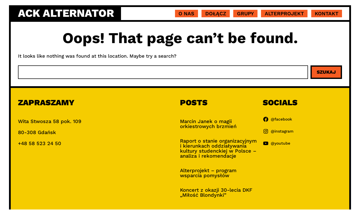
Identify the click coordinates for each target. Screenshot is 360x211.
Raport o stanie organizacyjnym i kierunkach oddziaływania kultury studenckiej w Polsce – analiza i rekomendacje (218, 148)
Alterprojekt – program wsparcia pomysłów (208, 173)
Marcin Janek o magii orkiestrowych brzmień (208, 124)
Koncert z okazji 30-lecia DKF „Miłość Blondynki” (216, 192)
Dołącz (215, 14)
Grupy (245, 14)
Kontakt (326, 14)
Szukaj (326, 72)
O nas (186, 14)
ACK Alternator (66, 13)
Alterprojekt (284, 14)
